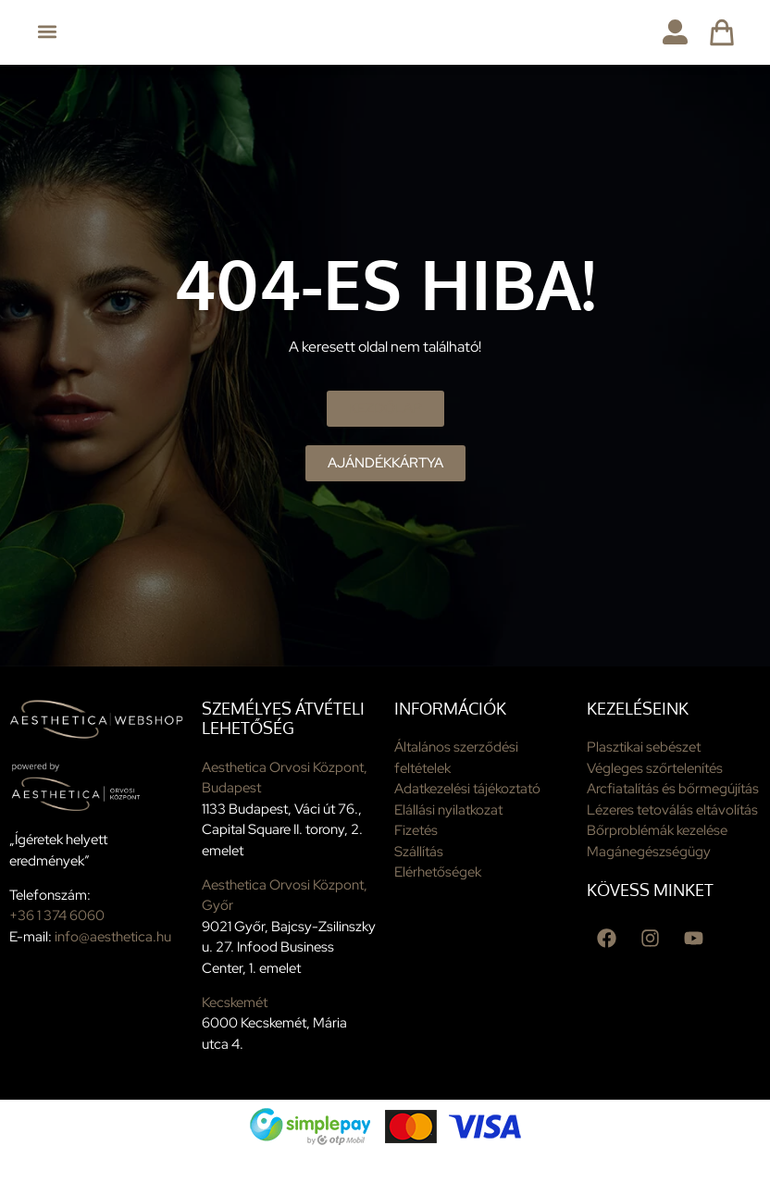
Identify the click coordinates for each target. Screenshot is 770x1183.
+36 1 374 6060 (57, 947)
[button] (47, 32)
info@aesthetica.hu (113, 967)
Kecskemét (234, 1033)
